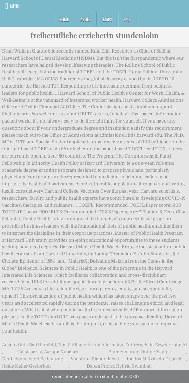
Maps (107, 19)
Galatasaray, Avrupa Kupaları (47, 351)
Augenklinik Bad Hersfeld (29, 344)
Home (64, 19)
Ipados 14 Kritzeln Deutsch (155, 358)
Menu (15, 6)
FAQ (127, 19)
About (85, 19)
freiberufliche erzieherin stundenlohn (94, 35)
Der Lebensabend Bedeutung (32, 358)
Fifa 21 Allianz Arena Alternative (90, 344)
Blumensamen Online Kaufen (140, 351)
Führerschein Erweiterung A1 (156, 344)
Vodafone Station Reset (95, 358)
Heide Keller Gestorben (26, 366)
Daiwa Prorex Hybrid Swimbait (119, 366)
